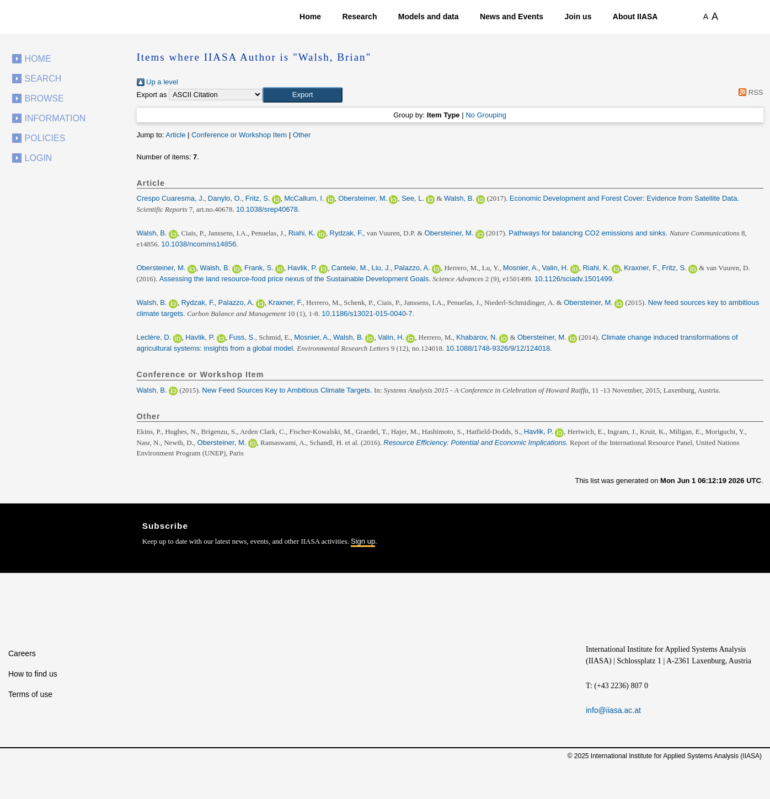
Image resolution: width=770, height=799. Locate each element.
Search (43, 78)
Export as (152, 94)
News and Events (511, 16)
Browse (44, 98)
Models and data (428, 16)
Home (310, 16)
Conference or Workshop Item (239, 135)
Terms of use (30, 694)
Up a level (157, 82)
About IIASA (635, 16)
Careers (22, 653)
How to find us (32, 673)
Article (175, 135)
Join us (577, 16)
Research (359, 16)
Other (302, 135)
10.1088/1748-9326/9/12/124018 (498, 348)
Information (55, 118)
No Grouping (486, 115)
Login (38, 158)
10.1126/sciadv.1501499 (573, 279)
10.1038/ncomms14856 (198, 244)
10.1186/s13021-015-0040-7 (367, 313)
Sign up (363, 541)
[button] (303, 95)
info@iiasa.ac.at (613, 710)
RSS (749, 92)
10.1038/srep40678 (267, 209)
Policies (45, 138)
